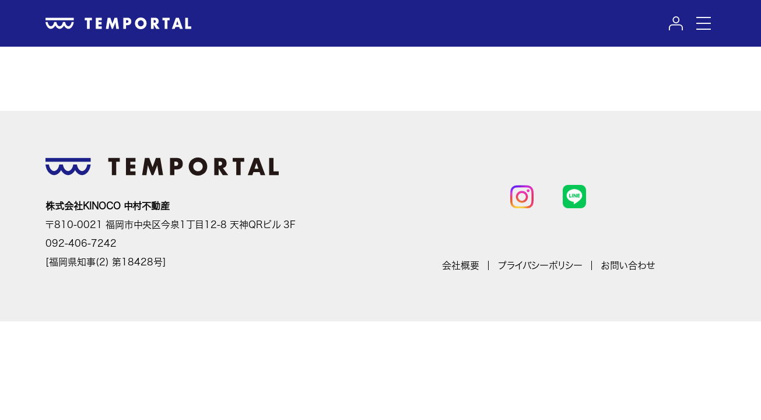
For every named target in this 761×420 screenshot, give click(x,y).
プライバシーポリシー (540, 265)
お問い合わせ (628, 265)
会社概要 (460, 265)
